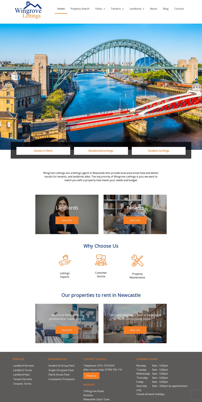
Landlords (136, 8)
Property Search (80, 8)
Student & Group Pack (61, 365)
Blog (166, 8)
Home (61, 8)
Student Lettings (158, 150)
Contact (179, 8)
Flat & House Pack (59, 374)
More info (67, 220)
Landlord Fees (21, 374)
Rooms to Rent (43, 150)
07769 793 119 (113, 369)
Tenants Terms (22, 383)
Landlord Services (23, 365)
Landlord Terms (22, 370)
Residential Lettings (101, 150)
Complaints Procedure (61, 379)
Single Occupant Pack (61, 370)
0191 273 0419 (105, 365)
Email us (91, 375)
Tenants (117, 8)
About (153, 8)
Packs (100, 8)
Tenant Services (22, 379)
